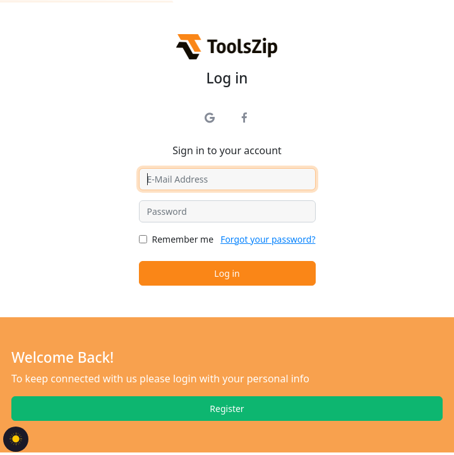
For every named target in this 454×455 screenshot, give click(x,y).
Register (227, 409)
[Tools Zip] (227, 46)
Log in (226, 273)
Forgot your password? (267, 239)
